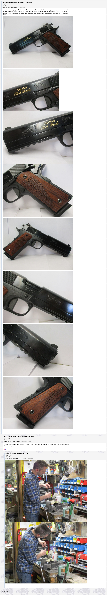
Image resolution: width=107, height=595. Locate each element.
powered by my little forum (53, 593)
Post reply (6, 432)
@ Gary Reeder (28, 441)
